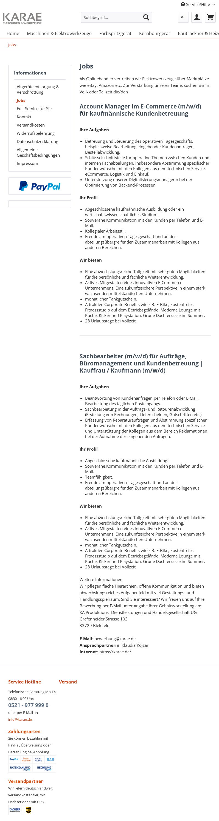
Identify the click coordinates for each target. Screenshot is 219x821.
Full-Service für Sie (34, 108)
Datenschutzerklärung (37, 141)
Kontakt (24, 116)
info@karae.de (20, 719)
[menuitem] (116, 20)
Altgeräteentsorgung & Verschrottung (38, 89)
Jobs (21, 100)
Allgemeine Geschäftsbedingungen (38, 152)
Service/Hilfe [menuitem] (196, 4)
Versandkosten (31, 125)
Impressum (27, 163)
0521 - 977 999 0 (28, 705)
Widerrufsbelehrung (36, 133)
